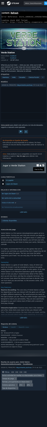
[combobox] (34, 3)
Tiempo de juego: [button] (8, 380)
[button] (23, 86)
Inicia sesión (5, 126)
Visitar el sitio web (9, 204)
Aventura (5, 78)
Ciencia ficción (34, 78)
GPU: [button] (28, 386)
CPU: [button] (21, 386)
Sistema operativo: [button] (8, 386)
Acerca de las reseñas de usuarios (11, 365)
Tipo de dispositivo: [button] (9, 389)
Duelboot (13, 57)
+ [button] (42, 78)
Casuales (22, 78)
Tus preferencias (28, 365)
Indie (14, 78)
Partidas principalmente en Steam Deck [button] (16, 383)
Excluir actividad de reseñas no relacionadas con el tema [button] (22, 377)
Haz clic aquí (21, 157)
